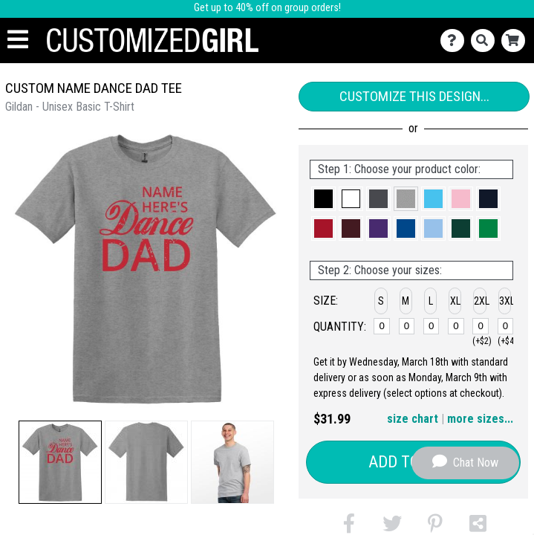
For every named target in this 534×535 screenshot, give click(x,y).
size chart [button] (412, 419)
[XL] (455, 326)
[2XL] (480, 326)
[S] (381, 326)
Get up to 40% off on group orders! (267, 7)
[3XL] (505, 326)
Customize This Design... (414, 96)
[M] (406, 326)
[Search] (486, 40)
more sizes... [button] (480, 419)
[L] (431, 326)
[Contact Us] (455, 40)
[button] (60, 462)
